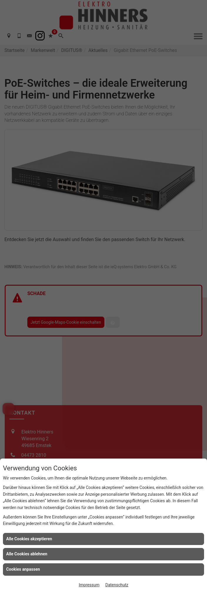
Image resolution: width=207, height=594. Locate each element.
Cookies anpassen (23, 569)
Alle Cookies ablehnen (26, 554)
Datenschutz (116, 584)
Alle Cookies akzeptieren (29, 538)
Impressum (89, 584)
